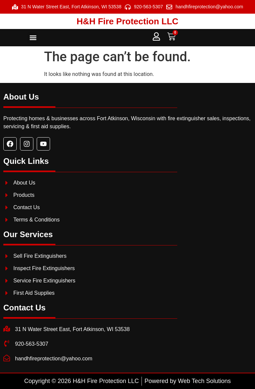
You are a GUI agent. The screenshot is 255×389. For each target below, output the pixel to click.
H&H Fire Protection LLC (128, 21)
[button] (32, 37)
